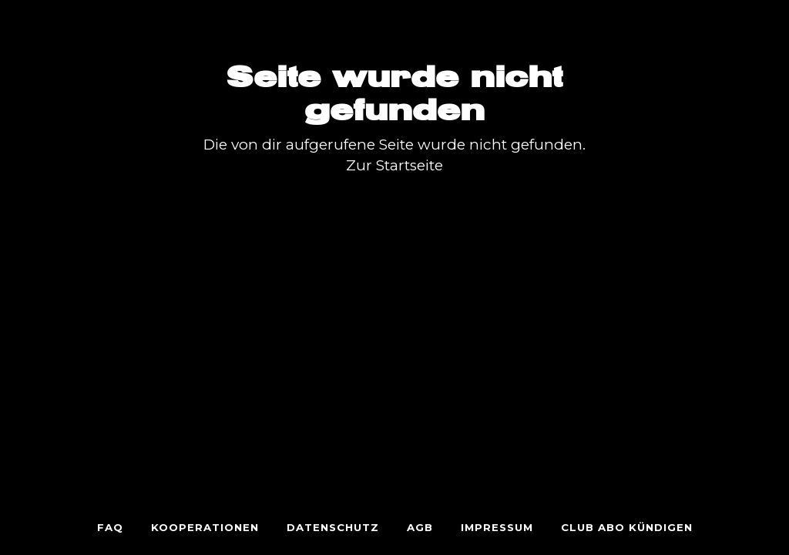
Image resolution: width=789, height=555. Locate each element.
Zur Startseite (394, 165)
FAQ (110, 527)
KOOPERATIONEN (205, 527)
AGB (420, 527)
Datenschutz (333, 527)
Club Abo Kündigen (627, 527)
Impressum (497, 527)
